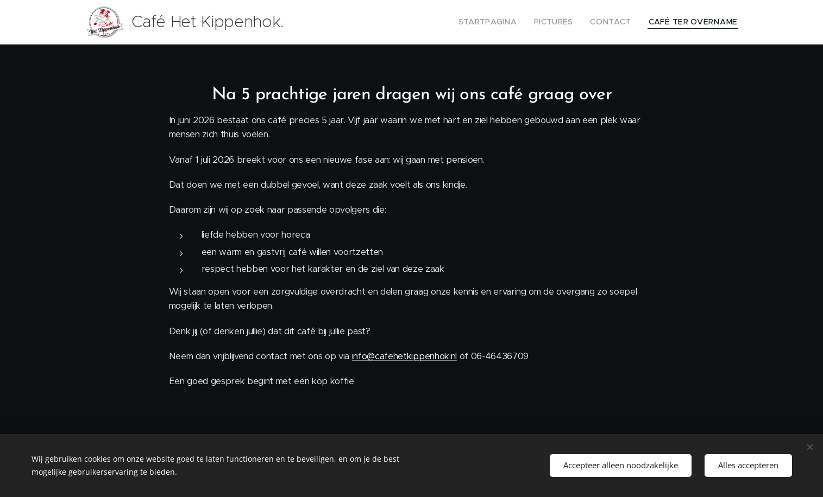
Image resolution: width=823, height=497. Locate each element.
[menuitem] (507, 22)
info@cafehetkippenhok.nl (403, 356)
